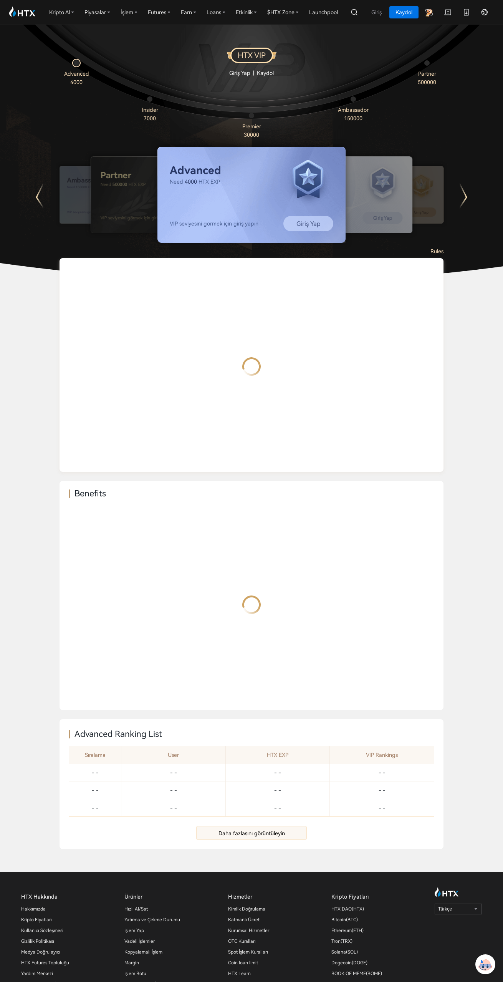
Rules (436, 251)
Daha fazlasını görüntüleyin (251, 833)
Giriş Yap (239, 73)
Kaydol (265, 73)
